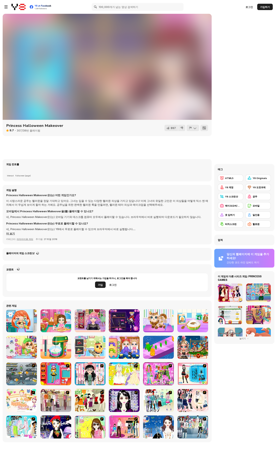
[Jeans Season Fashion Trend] (192, 426)
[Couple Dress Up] (124, 426)
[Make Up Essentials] (124, 400)
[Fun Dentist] (21, 320)
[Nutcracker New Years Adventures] (192, 347)
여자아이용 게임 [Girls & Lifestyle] (25, 239)
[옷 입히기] (230, 214)
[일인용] (258, 214)
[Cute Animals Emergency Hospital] (90, 347)
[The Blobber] (158, 347)
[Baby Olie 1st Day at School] (55, 320)
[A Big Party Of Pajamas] (21, 426)
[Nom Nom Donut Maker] (192, 320)
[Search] (95, 7)
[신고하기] (192, 128)
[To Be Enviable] (90, 426)
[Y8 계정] (230, 187)
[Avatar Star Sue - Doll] (55, 373)
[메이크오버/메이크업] (230, 205)
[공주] (258, 196)
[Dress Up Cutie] (90, 373)
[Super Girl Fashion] (90, 400)
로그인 (249, 6)
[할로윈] (258, 224)
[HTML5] (230, 178)
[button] (10, 234)
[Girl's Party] (21, 400)
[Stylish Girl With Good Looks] (55, 426)
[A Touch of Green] (158, 373)
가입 (100, 284)
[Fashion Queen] (192, 373)
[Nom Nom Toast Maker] (55, 347)
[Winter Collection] (158, 400)
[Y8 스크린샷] (230, 196)
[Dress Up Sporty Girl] (192, 400)
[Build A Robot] (21, 373)
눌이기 (244, 338)
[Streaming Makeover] (90, 320)
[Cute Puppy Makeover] (21, 347)
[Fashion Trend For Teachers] (55, 400)
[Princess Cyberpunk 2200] (124, 320)
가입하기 (265, 6)
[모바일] (258, 205)
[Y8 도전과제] (258, 187)
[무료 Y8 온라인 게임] (18, 7)
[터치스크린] (230, 224)
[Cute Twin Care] (124, 347)
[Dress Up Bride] (124, 373)
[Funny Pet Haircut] (158, 320)
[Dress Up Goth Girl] (158, 426)
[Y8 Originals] (258, 178)
